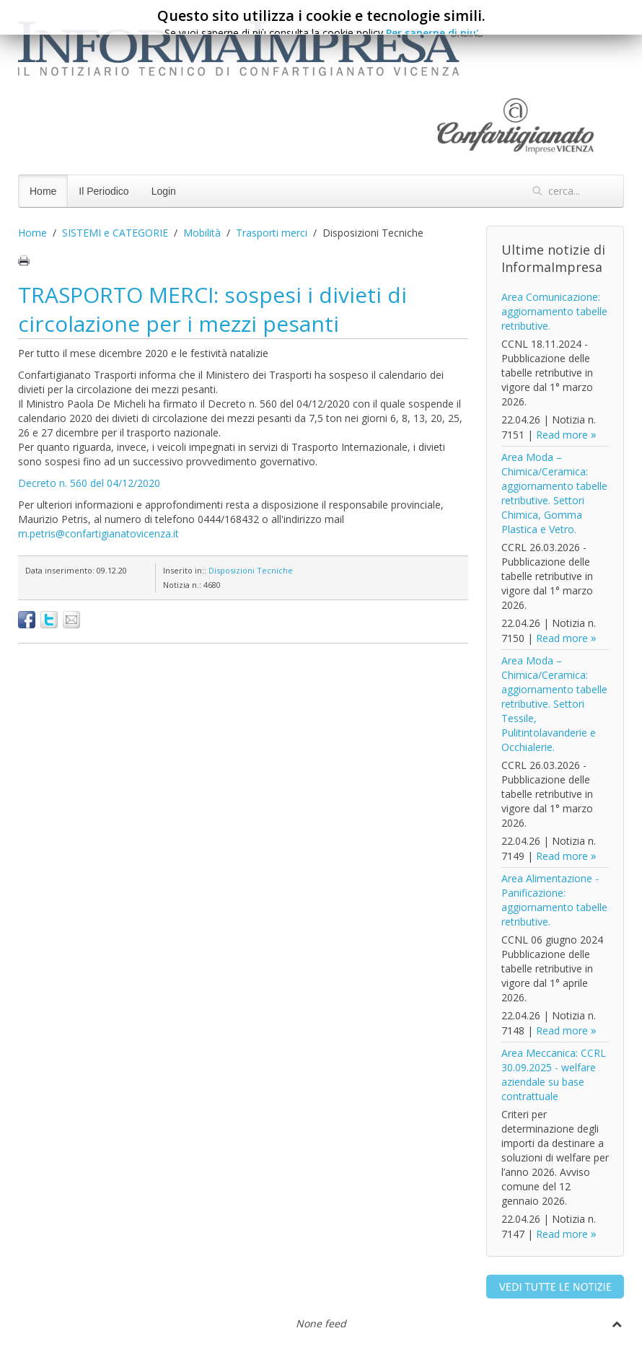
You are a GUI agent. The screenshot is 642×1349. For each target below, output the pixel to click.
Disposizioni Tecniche (250, 570)
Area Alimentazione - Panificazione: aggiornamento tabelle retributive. (554, 899)
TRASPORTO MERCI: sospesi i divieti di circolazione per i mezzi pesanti (212, 309)
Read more (562, 434)
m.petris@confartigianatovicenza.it (98, 533)
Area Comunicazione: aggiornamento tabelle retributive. (554, 311)
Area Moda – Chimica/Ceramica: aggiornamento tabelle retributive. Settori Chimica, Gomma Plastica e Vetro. (554, 493)
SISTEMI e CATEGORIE (115, 233)
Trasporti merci (271, 233)
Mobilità (202, 233)
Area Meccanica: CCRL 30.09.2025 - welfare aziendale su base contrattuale (553, 1074)
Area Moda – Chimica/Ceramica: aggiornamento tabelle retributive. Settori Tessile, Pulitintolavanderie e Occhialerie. (554, 704)
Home (43, 191)
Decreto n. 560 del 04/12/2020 (89, 483)
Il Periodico (103, 191)
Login (163, 191)
